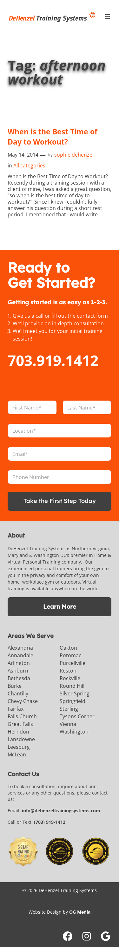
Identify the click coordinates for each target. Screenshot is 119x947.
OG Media (79, 912)
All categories (29, 165)
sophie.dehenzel (74, 154)
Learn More (59, 606)
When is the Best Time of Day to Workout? (52, 137)
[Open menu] (107, 16)
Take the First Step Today (59, 500)
